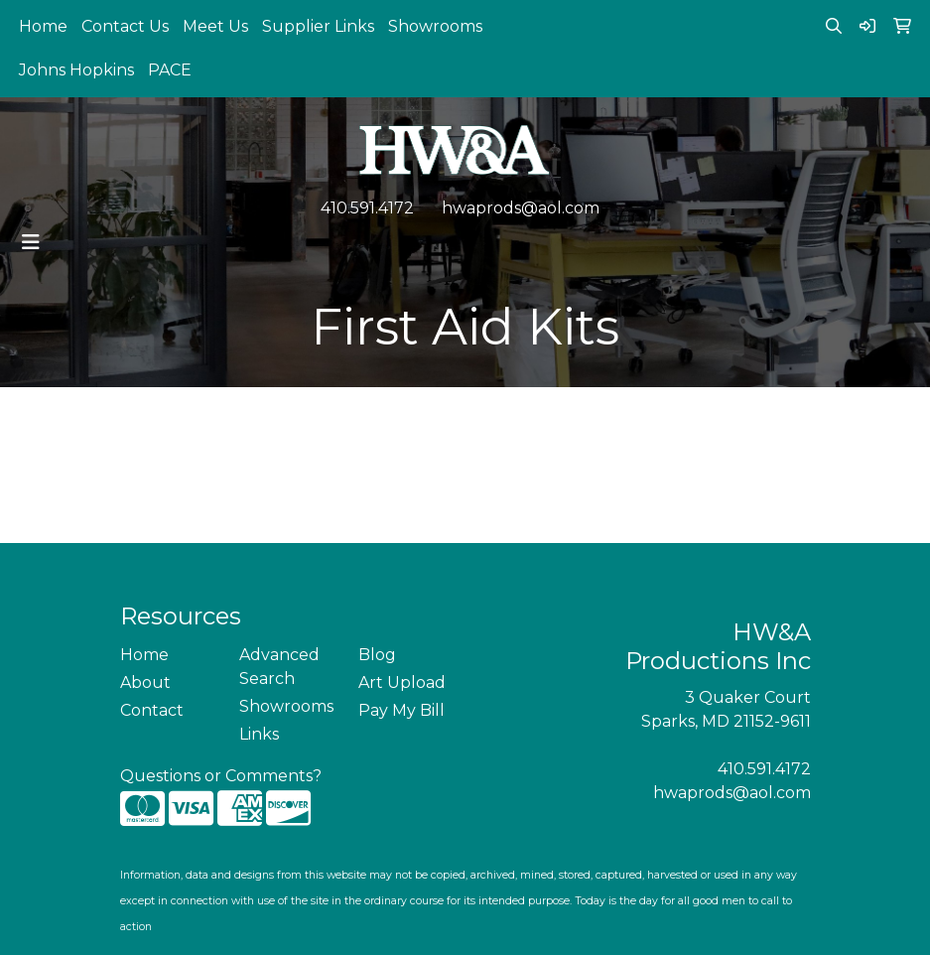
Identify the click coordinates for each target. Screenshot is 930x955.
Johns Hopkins (76, 70)
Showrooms (435, 26)
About (145, 682)
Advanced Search (279, 666)
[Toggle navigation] (31, 242)
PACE (170, 70)
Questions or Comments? (221, 775)
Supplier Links (318, 26)
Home (43, 26)
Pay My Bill (401, 710)
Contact (152, 710)
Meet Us (215, 26)
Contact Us (125, 26)
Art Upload (402, 682)
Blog (377, 654)
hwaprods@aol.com (520, 208)
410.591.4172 (367, 208)
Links (259, 734)
